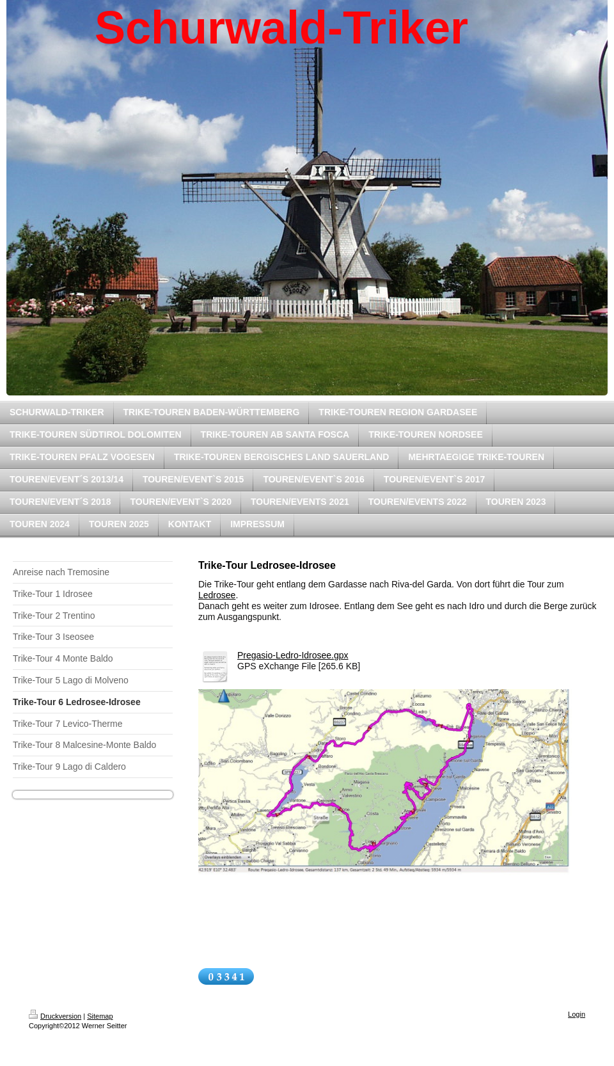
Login (576, 1014)
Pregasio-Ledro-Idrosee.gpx (293, 655)
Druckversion (55, 1016)
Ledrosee (216, 595)
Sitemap (100, 1016)
